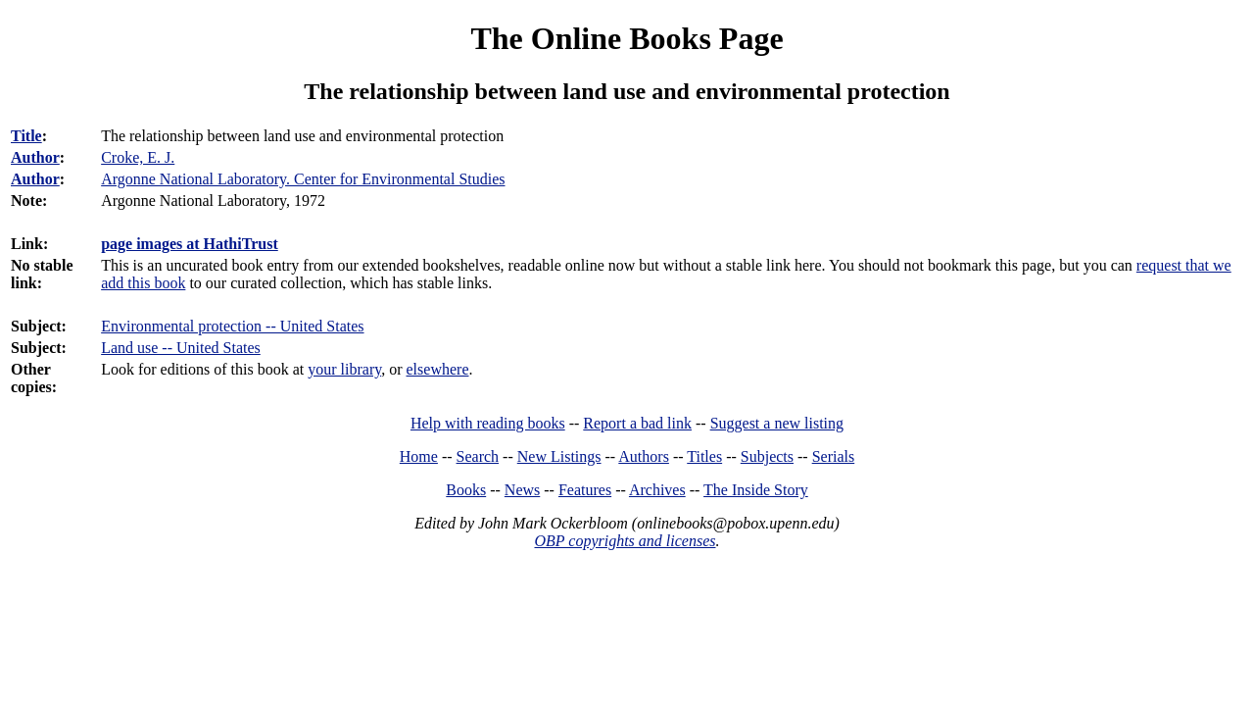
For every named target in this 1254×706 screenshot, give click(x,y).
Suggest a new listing (777, 423)
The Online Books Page (626, 38)
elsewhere (438, 369)
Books (466, 489)
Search (478, 456)
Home (419, 456)
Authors (643, 456)
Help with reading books (487, 423)
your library (344, 369)
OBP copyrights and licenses (624, 540)
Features (584, 489)
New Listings (559, 456)
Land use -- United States (181, 347)
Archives (657, 489)
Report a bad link (637, 423)
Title (26, 135)
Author (35, 157)
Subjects (767, 456)
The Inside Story (755, 489)
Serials (833, 456)
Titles (704, 456)
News (522, 489)
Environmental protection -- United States (232, 326)
